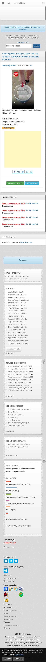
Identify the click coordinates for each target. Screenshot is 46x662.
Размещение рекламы (11, 625)
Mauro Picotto (13, 311)
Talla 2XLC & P (13, 313)
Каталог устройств (10, 610)
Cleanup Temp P (14, 300)
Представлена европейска (17, 377)
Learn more (19, 654)
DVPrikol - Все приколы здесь (18, 276)
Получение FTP (9, 581)
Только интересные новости (17, 279)
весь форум (10, 431)
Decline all (18, 659)
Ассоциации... (13, 417)
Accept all (7, 659)
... (8, 449)
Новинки (10, 289)
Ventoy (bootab (13, 340)
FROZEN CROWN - (15, 343)
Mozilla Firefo (12, 292)
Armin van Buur (13, 295)
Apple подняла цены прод (17, 390)
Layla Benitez (13, 330)
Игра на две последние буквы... (19, 423)
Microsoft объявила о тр (16, 382)
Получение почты (10, 578)
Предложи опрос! (25, 526)
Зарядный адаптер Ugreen (17, 380)
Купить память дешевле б (17, 366)
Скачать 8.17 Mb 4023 (15, 183)
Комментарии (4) (12, 526)
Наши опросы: (13, 465)
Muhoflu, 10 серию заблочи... (18, 447)
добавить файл (14, 349)
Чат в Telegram (8, 128)
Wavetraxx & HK (14, 319)
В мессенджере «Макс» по (17, 371)
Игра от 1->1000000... (16, 415)
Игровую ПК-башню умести (18, 369)
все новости (10, 396)
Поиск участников (10, 616)
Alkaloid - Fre (12, 297)
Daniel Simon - (13, 324)
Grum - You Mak (13, 327)
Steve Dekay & (13, 316)
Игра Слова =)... (14, 420)
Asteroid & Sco (13, 305)
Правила (7, 628)
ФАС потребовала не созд (17, 374)
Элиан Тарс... (13, 412)
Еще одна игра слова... (16, 425)
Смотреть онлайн (32, 183)
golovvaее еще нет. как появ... (19, 444)
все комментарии (11, 455)
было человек (26, 242)
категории (20, 42)
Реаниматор (8, 607)
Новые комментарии (16, 441)
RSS (27, 42)
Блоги (6, 613)
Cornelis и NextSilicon (16, 385)
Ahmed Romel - (13, 303)
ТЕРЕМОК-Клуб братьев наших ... (20, 409)
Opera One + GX (14, 335)
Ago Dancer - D (13, 338)
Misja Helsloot (13, 322)
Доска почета (8, 619)
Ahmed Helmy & (14, 308)
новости (21, 363)
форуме (19, 406)
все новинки (10, 353)
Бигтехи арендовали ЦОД (17, 388)
